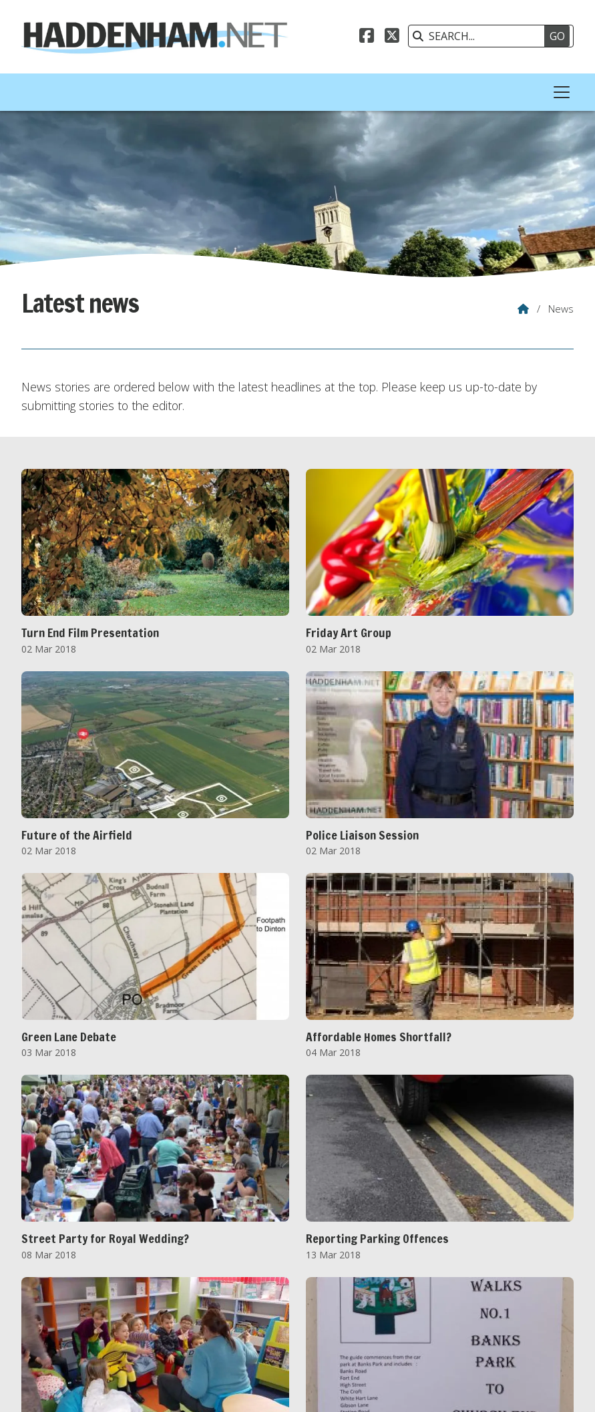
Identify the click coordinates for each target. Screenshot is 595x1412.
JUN (194, 1322)
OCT (305, 1322)
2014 (152, 1292)
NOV (336, 1322)
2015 (185, 1292)
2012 (85, 1292)
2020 (351, 1292)
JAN (49, 1322)
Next (329, 1231)
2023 (450, 1292)
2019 (318, 1292)
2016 (218, 1292)
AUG (247, 1322)
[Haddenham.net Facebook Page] (366, 37)
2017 (251, 1292)
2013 (119, 1292)
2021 (384, 1292)
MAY (165, 1322)
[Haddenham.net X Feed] (392, 37)
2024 (483, 1292)
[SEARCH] (484, 36)
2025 (516, 1292)
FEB (76, 1322)
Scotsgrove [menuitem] (543, 1388)
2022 (417, 1292)
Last (354, 1231)
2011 (53, 1292)
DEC (366, 1322)
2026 (53, 1307)
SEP (276, 1322)
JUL (219, 1322)
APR (135, 1322)
